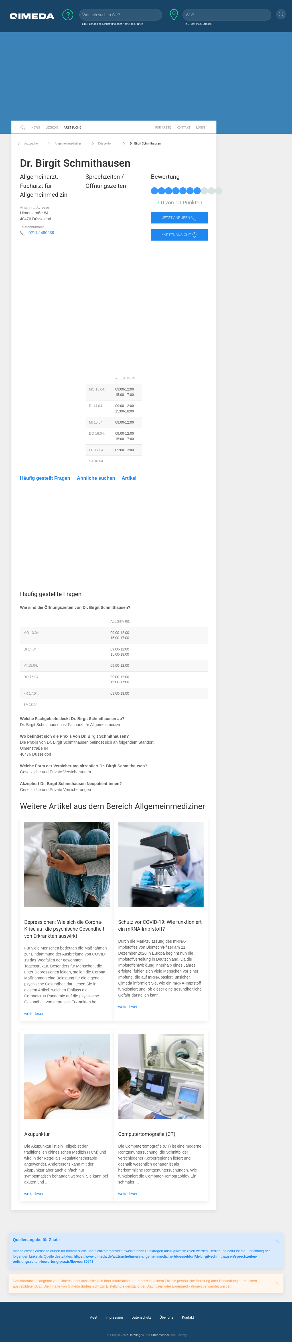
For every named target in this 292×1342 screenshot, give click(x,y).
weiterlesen (34, 1013)
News (35, 127)
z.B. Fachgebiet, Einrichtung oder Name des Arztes (112, 23)
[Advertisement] (146, 76)
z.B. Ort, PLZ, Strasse (198, 23)
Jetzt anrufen (179, 218)
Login (200, 127)
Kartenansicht (179, 235)
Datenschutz (141, 1317)
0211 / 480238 (41, 232)
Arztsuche (72, 127)
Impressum (114, 1317)
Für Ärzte (163, 127)
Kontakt (183, 127)
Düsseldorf (101, 144)
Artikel (129, 478)
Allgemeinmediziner (63, 144)
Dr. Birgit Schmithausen (141, 144)
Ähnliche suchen (96, 478)
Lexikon (52, 127)
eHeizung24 (135, 1335)
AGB (93, 1317)
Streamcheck (160, 1335)
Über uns (166, 1317)
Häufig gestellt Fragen (45, 478)
